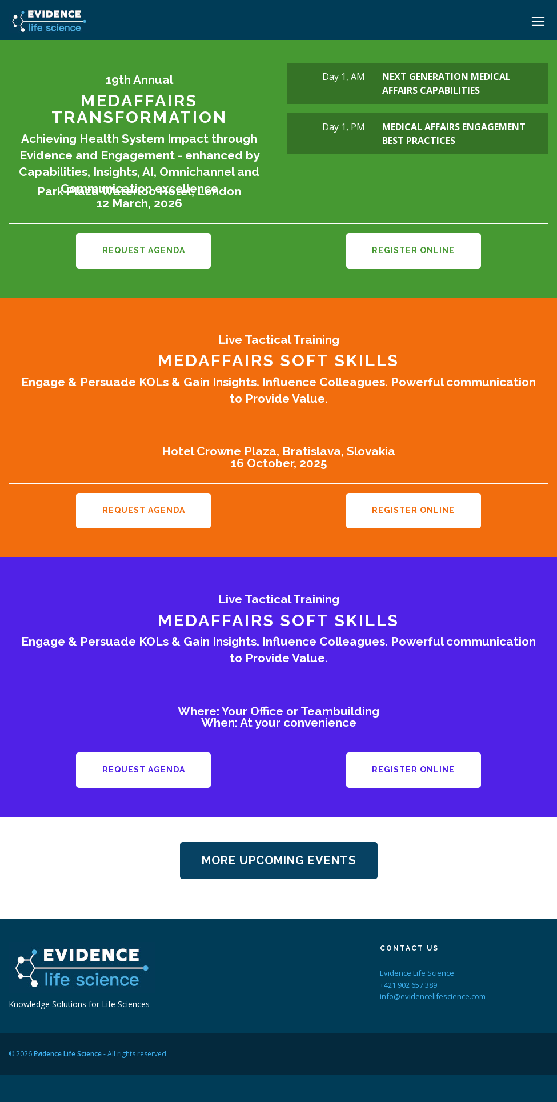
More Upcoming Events (279, 859)
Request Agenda (143, 250)
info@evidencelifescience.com (433, 996)
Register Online (413, 250)
